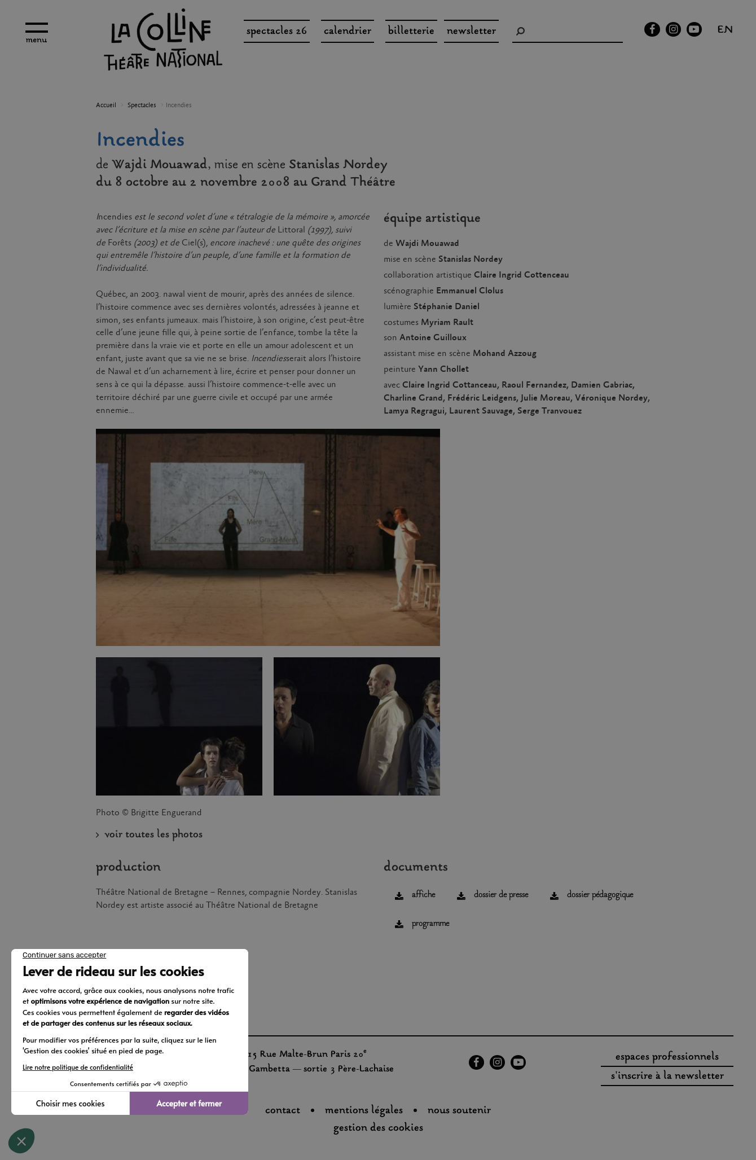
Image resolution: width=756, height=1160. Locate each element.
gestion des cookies (378, 1128)
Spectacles (142, 105)
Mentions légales (364, 1111)
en (725, 31)
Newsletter (471, 31)
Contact (282, 1111)
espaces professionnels (667, 1057)
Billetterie (411, 31)
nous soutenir (459, 1111)
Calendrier (347, 31)
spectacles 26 (277, 31)
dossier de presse (501, 895)
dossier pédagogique (600, 895)
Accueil (106, 105)
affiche (423, 895)
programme (430, 924)
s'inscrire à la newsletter (667, 1076)
